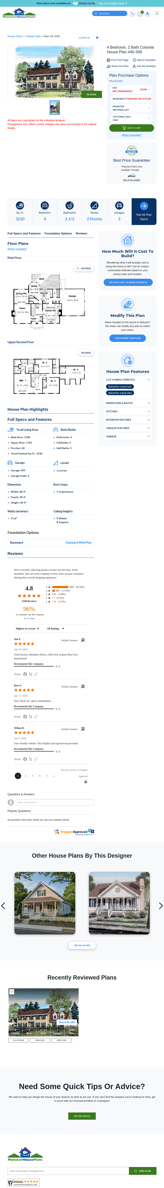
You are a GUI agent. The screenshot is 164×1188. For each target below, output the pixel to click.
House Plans (15, 37)
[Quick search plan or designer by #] (109, 13)
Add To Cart (131, 128)
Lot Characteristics (120, 380)
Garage (111, 436)
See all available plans (113, 3)
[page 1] (18, 776)
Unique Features (117, 428)
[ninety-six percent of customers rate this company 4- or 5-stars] (29, 613)
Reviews (81, 234)
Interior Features (118, 420)
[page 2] (25, 776)
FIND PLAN (142, 1174)
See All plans (82, 946)
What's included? (17, 249)
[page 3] (32, 776)
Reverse (91, 95)
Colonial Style (33, 37)
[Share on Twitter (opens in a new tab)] (31, 675)
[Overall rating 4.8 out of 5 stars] (29, 596)
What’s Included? (131, 135)
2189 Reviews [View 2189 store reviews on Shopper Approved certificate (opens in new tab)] (33, 601)
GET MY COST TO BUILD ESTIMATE (128, 283)
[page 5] (46, 776)
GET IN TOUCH (82, 1119)
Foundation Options (58, 234)
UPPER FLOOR (61, 1042)
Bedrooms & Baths (119, 403)
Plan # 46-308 (67, 1022)
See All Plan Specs (144, 211)
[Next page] (53, 776)
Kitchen (111, 411)
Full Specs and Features (24, 234)
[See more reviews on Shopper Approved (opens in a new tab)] (36, 675)
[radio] (67, 588)
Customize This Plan (127, 338)
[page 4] (39, 776)
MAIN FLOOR (40, 1042)
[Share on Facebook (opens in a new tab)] (25, 675)
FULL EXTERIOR (18, 1042)
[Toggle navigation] (157, 13)
